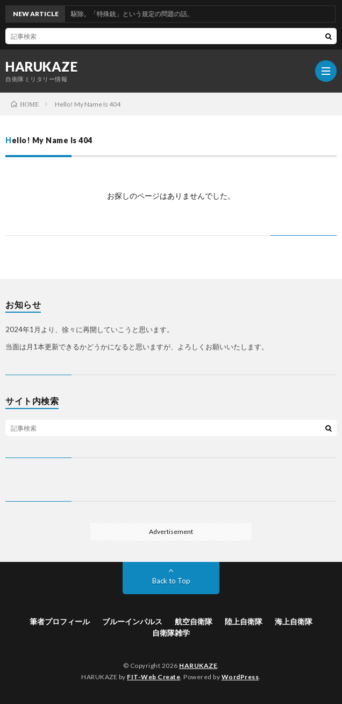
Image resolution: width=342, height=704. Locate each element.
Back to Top (171, 580)
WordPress (240, 677)
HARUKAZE (41, 66)
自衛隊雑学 (171, 632)
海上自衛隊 (293, 621)
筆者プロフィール (60, 621)
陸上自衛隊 (243, 621)
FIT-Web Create (153, 677)
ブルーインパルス (132, 621)
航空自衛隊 (193, 621)
